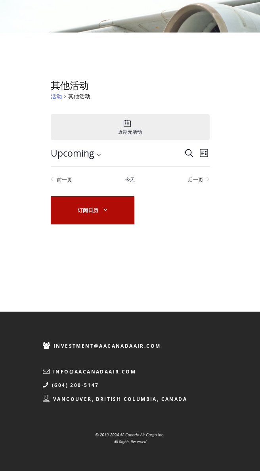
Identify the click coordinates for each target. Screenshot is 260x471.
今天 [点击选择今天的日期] (130, 179)
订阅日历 (88, 210)
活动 (56, 96)
